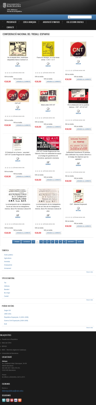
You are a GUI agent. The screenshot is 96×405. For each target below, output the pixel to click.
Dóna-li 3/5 (9, 73)
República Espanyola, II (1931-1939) (16, 317)
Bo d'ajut (7, 293)
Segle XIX (7, 310)
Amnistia (7, 261)
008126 (78, 113)
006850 (17, 217)
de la (10, 339)
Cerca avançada (29, 22)
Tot (5, 283)
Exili (5, 324)
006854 (78, 165)
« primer (17, 241)
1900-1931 (7, 314)
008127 (48, 111)
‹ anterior (26, 241)
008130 (48, 66)
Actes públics (8, 255)
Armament (7, 268)
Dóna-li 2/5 (7, 73)
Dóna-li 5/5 (13, 73)
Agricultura (7, 258)
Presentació (11, 22)
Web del (6, 343)
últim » (80, 241)
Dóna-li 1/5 (5, 73)
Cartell (6, 296)
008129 (78, 64)
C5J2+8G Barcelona (9, 370)
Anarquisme (8, 265)
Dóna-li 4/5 (11, 73)
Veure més (89, 272)
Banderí (6, 289)
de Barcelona (10, 353)
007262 (78, 210)
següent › (71, 241)
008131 (17, 66)
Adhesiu (7, 286)
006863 (48, 164)
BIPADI (4, 346)
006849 (48, 217)
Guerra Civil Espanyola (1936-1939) (16, 320)
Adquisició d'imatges (51, 22)
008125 (17, 161)
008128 (17, 109)
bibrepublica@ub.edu (12, 391)
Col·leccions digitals (75, 22)
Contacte (10, 27)
